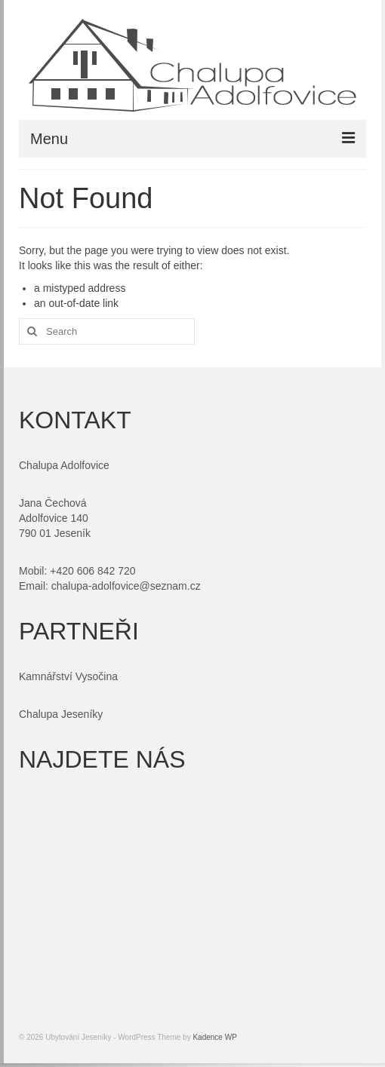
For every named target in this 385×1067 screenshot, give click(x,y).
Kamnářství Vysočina (68, 676)
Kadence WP (214, 1037)
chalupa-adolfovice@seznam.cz (126, 586)
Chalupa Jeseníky (61, 714)
